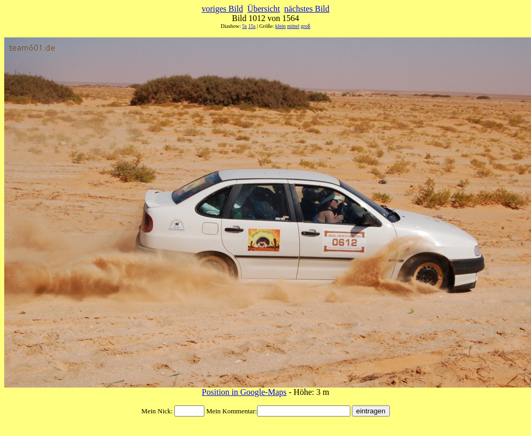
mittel (293, 26)
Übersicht (263, 8)
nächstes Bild (307, 8)
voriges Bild (222, 8)
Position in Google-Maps (244, 392)
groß (305, 26)
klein (280, 26)
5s (244, 26)
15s (251, 26)
